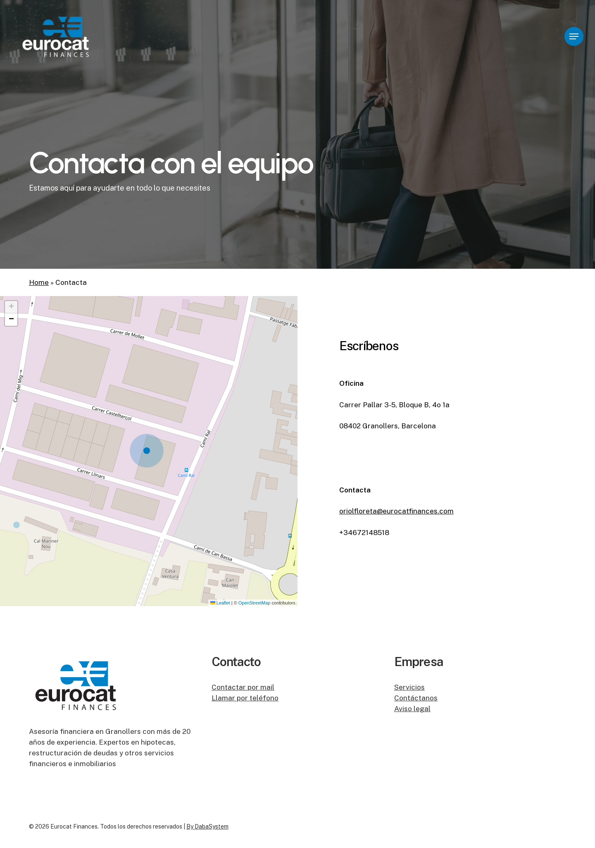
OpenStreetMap (254, 602)
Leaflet (220, 602)
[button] (573, 36)
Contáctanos (416, 698)
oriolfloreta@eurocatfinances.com (396, 511)
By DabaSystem (207, 826)
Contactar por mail (243, 687)
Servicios (409, 687)
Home (39, 282)
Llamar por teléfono (245, 698)
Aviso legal (412, 709)
